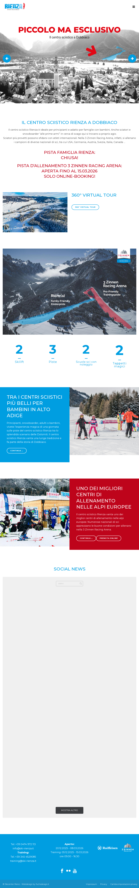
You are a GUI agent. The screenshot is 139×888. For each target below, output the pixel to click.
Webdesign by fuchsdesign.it (35, 884)
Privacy (103, 884)
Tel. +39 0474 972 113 (23, 844)
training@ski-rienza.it (23, 860)
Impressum (91, 884)
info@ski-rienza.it (23, 848)
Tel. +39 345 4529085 (23, 856)
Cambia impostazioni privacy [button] (123, 884)
